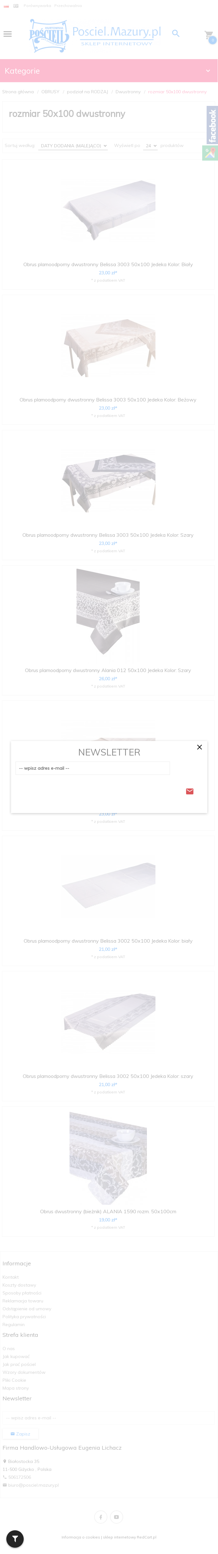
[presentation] (63, 789)
